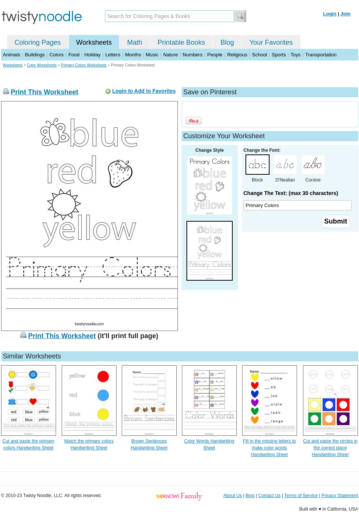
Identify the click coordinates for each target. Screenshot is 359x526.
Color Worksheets (42, 65)
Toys (296, 54)
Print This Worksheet (45, 92)
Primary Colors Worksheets (84, 65)
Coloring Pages (38, 42)
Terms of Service (301, 495)
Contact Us (269, 495)
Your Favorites (270, 42)
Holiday (92, 54)
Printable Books (181, 42)
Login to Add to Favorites (144, 91)
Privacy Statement (339, 495)
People (214, 54)
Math (134, 42)
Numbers (193, 54)
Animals (11, 54)
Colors (57, 54)
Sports (279, 54)
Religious (237, 54)
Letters (112, 54)
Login (329, 14)
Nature (170, 54)
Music (152, 54)
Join (346, 14)
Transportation (320, 54)
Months (133, 54)
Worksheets (94, 42)
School (259, 54)
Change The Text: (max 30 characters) (291, 193)
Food (74, 54)
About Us (232, 495)
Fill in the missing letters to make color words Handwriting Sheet (269, 447)
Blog (227, 42)
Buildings (35, 54)
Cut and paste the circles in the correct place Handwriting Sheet (330, 447)
